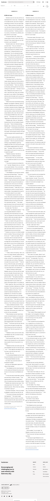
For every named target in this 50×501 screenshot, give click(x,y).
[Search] (19, 2)
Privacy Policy (3, 492)
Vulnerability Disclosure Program (6, 493)
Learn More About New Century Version (10, 408)
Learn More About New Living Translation (32, 449)
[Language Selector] (43, 2)
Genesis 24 (6, 5)
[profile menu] (47, 2)
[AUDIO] (40, 6)
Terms (7, 492)
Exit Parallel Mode (47, 6)
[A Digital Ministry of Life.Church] (25, 484)
